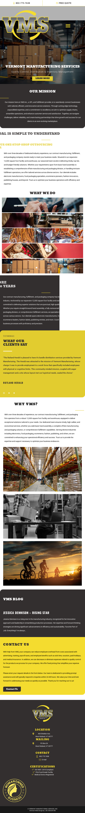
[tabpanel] (42, 370)
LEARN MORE (42, 78)
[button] (68, 26)
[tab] (42, 205)
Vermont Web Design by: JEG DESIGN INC (42, 810)
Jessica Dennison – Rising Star (26, 612)
